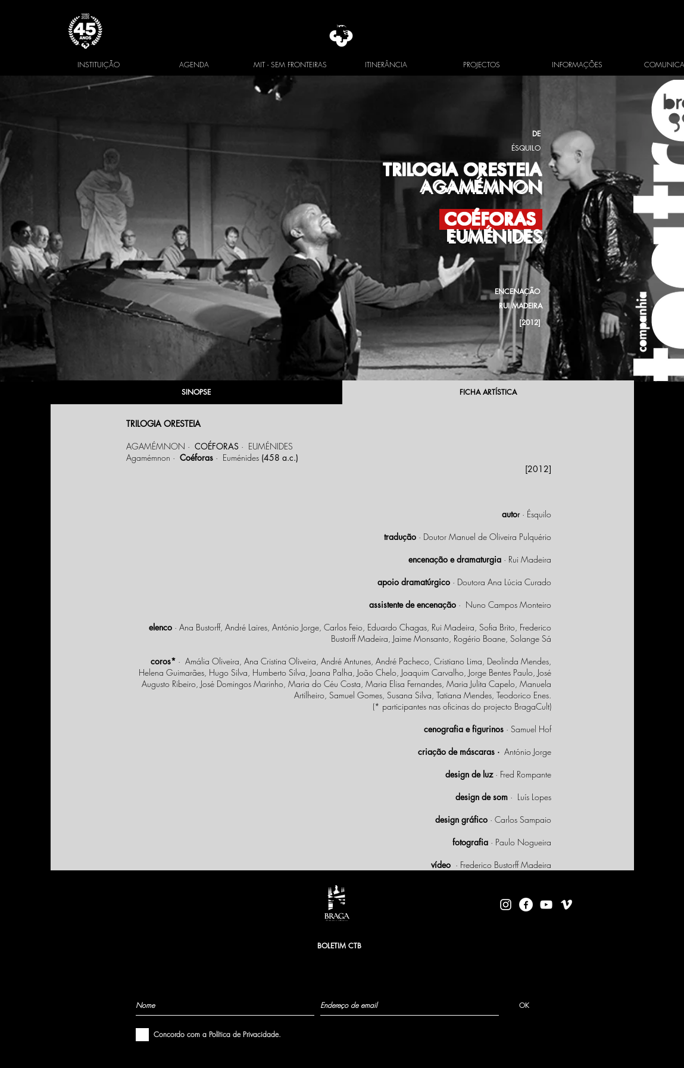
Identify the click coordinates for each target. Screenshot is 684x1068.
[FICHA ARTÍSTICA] (488, 392)
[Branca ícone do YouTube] (546, 904)
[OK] (524, 1004)
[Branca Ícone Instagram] (505, 904)
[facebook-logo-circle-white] (526, 904)
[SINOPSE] (196, 392)
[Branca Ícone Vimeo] (566, 904)
